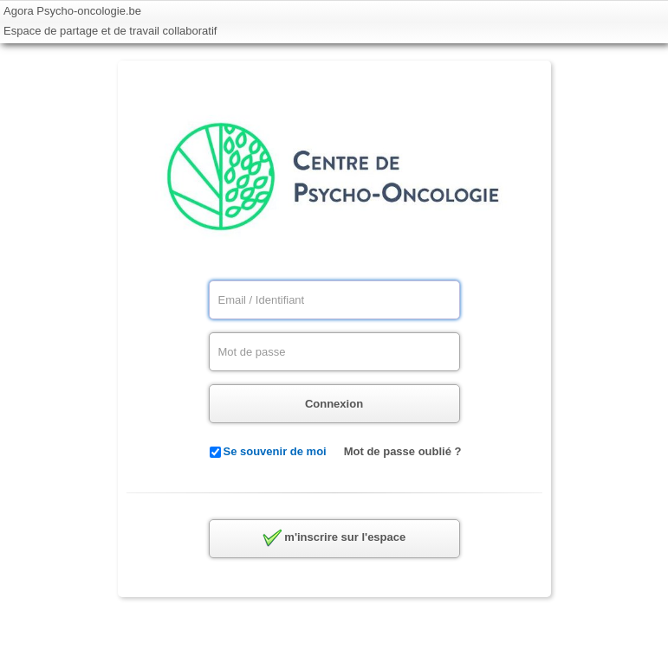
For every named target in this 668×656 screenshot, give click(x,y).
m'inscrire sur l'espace (334, 538)
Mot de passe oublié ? (403, 451)
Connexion (334, 403)
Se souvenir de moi (275, 451)
